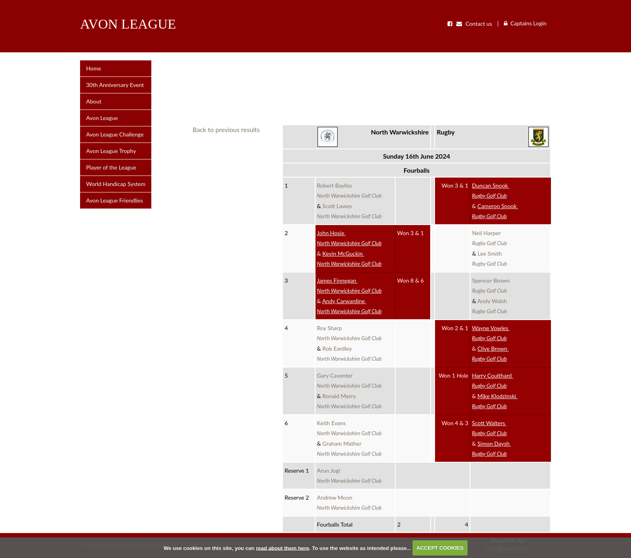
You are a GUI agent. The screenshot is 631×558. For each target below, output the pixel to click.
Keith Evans (349, 428)
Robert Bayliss (349, 190)
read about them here (282, 548)
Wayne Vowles (491, 332)
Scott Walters (489, 428)
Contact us (474, 24)
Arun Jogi (349, 475)
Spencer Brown (492, 285)
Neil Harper (489, 237)
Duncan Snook (490, 190)
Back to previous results (226, 129)
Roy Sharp (349, 332)
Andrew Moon (349, 502)
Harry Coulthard (492, 380)
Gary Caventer (349, 380)
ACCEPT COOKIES (440, 548)
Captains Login (528, 23)
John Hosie (349, 237)
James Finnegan (349, 285)
